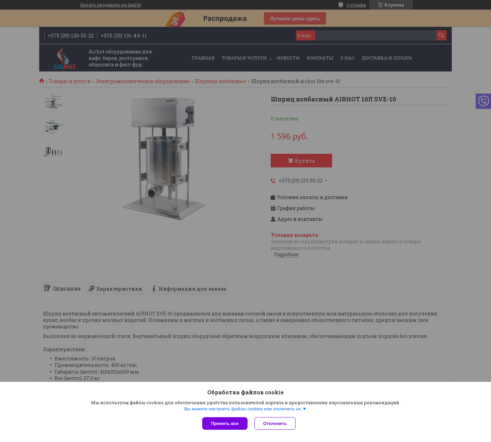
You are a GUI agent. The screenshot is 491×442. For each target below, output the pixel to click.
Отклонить (275, 423)
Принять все (225, 423)
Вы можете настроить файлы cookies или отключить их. (243, 408)
